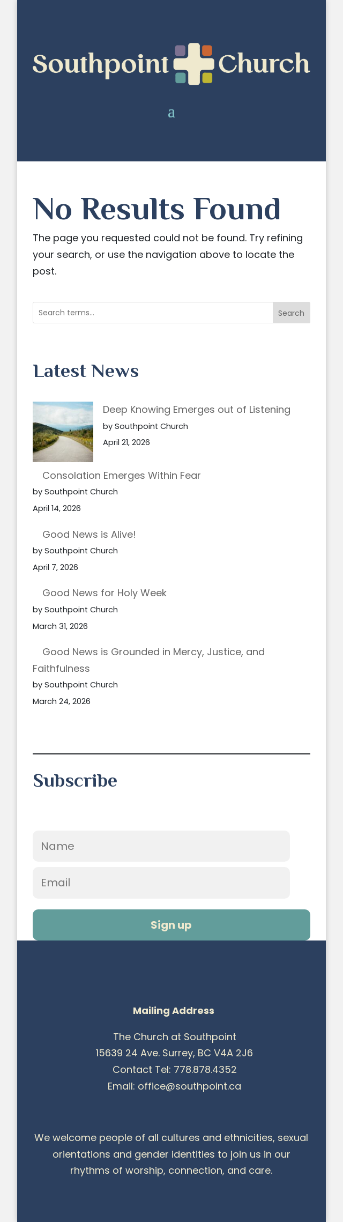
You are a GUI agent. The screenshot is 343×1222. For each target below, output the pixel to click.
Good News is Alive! (89, 534)
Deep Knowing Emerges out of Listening (196, 409)
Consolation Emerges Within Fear (121, 475)
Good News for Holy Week (104, 592)
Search (291, 313)
